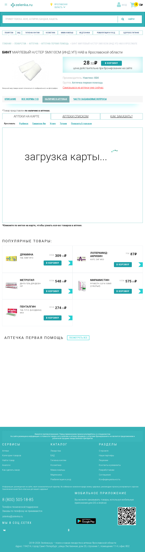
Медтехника (84, 33)
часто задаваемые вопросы (90, 99)
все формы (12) (30, 99)
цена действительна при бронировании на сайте (102, 68)
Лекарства (9, 33)
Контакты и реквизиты (110, 465)
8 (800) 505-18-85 (17, 499)
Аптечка (33, 43)
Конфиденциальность (109, 479)
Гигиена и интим (58, 460)
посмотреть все (78, 337)
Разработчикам (106, 470)
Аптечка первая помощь (55, 43)
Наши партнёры (106, 455)
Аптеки (5, 451)
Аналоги (6, 465)
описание (10, 99)
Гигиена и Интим (32, 33)
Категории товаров (11, 455)
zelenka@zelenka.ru (12, 516)
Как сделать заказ (11, 470)
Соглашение (105, 475)
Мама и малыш (67, 33)
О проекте (103, 451)
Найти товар (8, 460)
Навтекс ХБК (91, 77)
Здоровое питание (131, 33)
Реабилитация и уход (106, 33)
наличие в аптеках (56, 99)
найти (130, 19)
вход (124, 5)
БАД (18, 33)
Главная (6, 43)
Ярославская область (60, 5)
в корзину (111, 63)
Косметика (50, 33)
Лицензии (103, 460)
